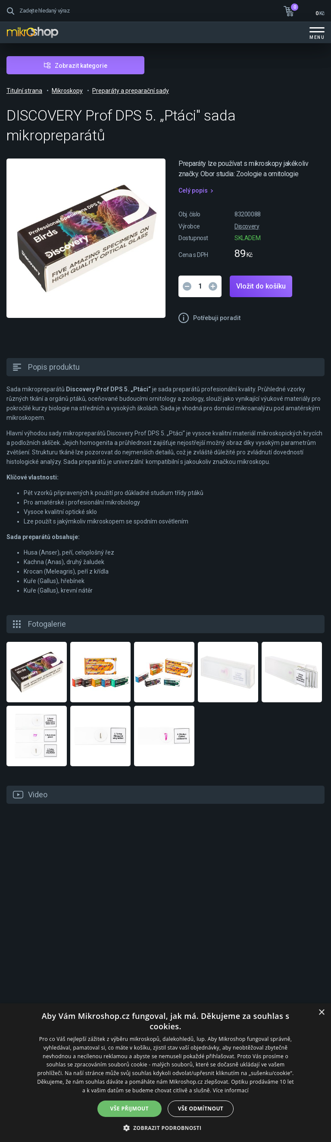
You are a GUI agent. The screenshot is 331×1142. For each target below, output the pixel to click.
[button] (166, 1127)
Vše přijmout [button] (129, 1108)
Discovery (246, 226)
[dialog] (165, 1072)
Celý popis (193, 190)
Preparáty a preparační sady (130, 90)
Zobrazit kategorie (81, 65)
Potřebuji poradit (216, 317)
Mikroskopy (67, 90)
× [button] (321, 1012)
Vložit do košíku (261, 286)
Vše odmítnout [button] (200, 1108)
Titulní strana (24, 90)
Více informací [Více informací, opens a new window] (231, 1090)
